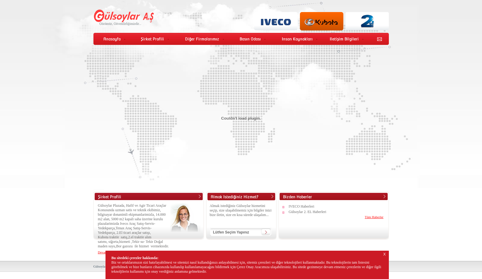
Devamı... (104, 252)
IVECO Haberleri (301, 206)
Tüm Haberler (374, 217)
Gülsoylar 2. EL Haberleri (307, 212)
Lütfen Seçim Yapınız (231, 232)
